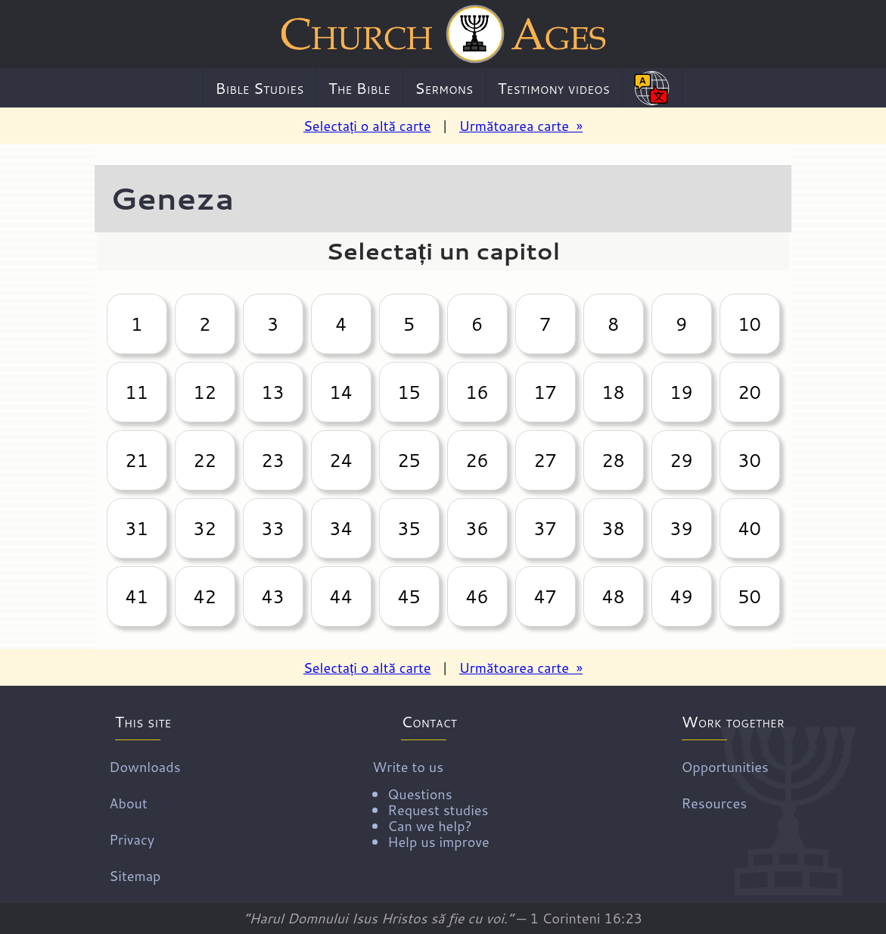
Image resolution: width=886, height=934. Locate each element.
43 (272, 596)
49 (681, 596)
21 (136, 460)
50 (749, 596)
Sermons (444, 87)
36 (476, 528)
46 (476, 596)
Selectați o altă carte (367, 125)
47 (544, 596)
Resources (714, 803)
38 (613, 528)
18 (613, 392)
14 (340, 392)
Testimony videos (554, 87)
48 (613, 596)
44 (340, 596)
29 (681, 460)
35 (408, 528)
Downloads (144, 767)
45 (408, 596)
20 (749, 392)
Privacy (131, 839)
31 (136, 528)
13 (272, 392)
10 (749, 324)
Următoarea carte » (521, 125)
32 (204, 528)
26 (476, 460)
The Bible (359, 87)
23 (272, 460)
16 (476, 392)
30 (749, 460)
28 (613, 460)
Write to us (430, 803)
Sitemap (134, 876)
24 (340, 460)
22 (204, 460)
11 (136, 392)
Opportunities (724, 767)
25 (408, 460)
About (128, 803)
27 (544, 460)
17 (544, 392)
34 (340, 528)
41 (136, 596)
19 (681, 392)
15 (408, 392)
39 (681, 528)
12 (204, 392)
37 (544, 528)
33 (272, 528)
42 (204, 596)
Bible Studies (260, 87)
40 (749, 528)
